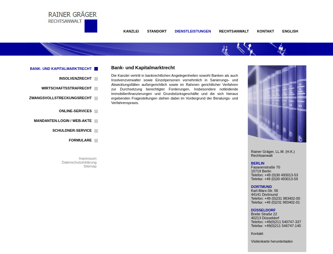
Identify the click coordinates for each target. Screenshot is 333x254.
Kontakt (265, 31)
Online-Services (75, 111)
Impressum (88, 158)
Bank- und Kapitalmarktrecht (61, 69)
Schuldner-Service (72, 130)
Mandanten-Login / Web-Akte (63, 121)
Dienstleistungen (193, 31)
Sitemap (90, 166)
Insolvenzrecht (75, 78)
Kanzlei (131, 31)
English (290, 31)
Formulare (80, 140)
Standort (156, 31)
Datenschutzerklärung (79, 162)
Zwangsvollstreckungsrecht (60, 98)
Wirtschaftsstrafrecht (66, 88)
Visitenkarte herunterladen (272, 241)
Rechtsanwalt (234, 31)
